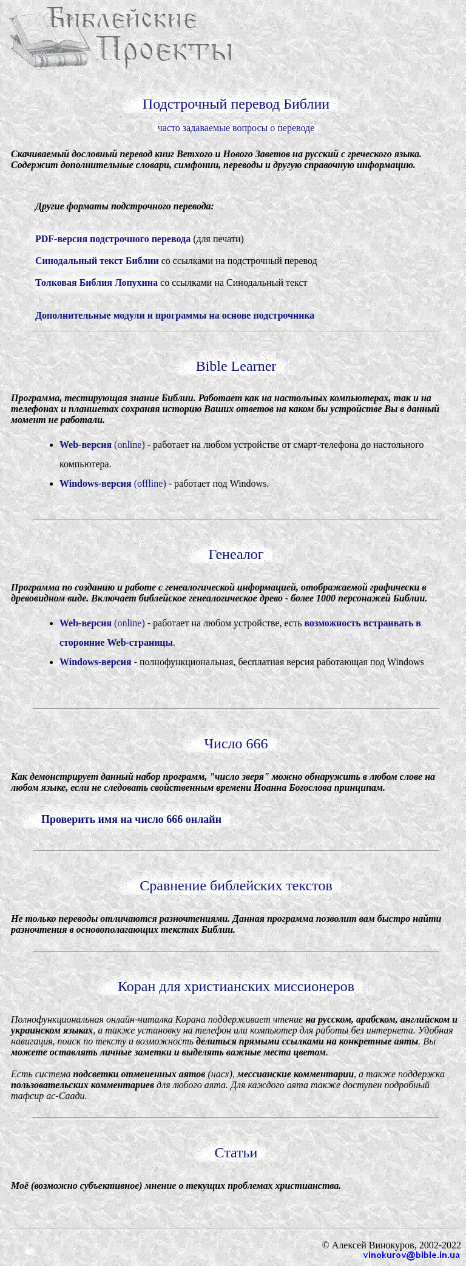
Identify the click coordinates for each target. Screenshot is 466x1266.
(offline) (112, 483)
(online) (102, 444)
